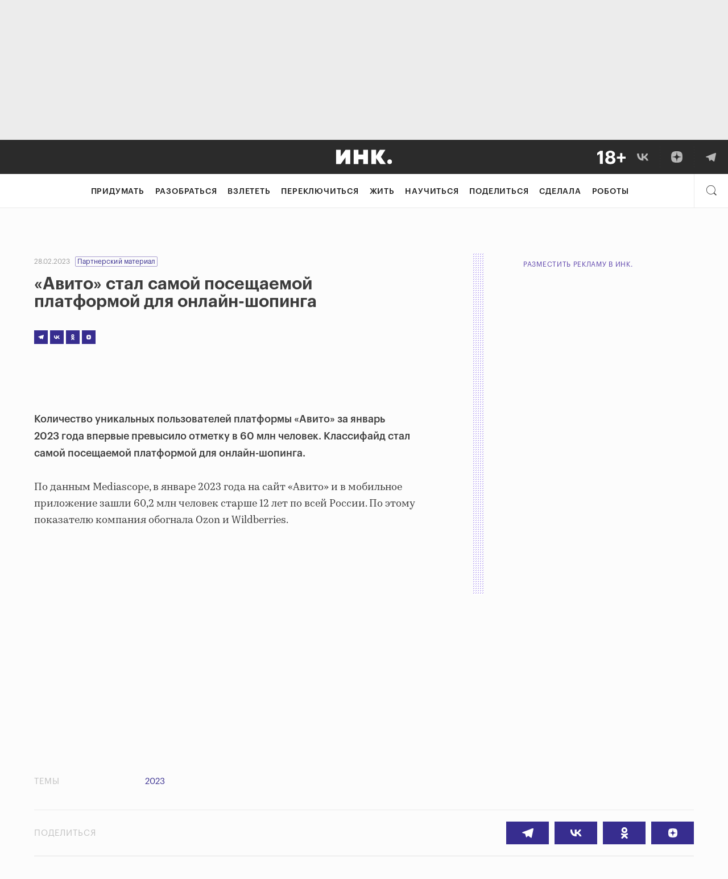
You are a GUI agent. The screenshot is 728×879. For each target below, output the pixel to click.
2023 (155, 781)
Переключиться (319, 192)
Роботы (610, 192)
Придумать (117, 192)
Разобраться (186, 192)
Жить (382, 192)
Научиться (431, 192)
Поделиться (498, 192)
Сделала (560, 192)
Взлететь (249, 192)
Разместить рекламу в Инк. (578, 264)
